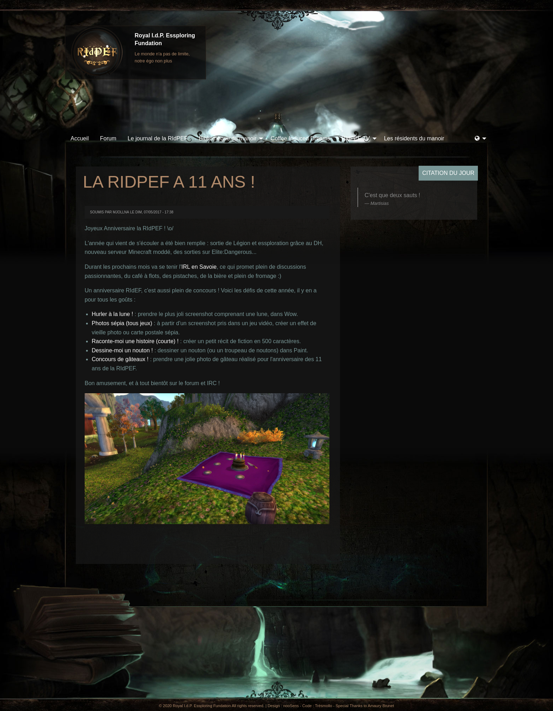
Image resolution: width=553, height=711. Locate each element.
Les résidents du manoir (414, 138)
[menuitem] (80, 138)
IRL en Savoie (199, 267)
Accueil (80, 138)
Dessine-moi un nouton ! (122, 350)
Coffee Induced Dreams (300, 138)
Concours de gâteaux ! (120, 359)
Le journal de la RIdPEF (158, 138)
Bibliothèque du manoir (228, 138)
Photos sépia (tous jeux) (122, 323)
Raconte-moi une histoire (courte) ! (135, 341)
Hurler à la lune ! (112, 314)
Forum (108, 138)
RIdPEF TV (355, 138)
